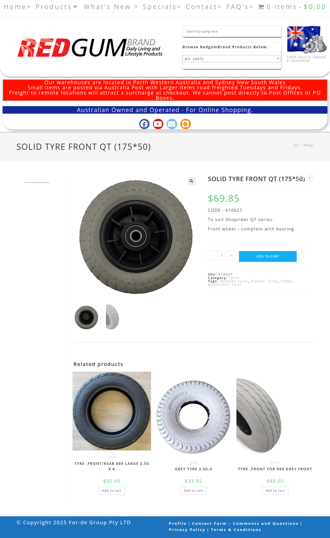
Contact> (204, 6)
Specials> (162, 6)
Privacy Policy (187, 529)
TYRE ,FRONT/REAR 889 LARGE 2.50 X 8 (112, 466)
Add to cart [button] (111, 490)
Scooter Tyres (264, 281)
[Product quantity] (221, 255)
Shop (309, 145)
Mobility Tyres (234, 281)
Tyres (234, 277)
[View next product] (310, 178)
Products (58, 6)
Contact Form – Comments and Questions (245, 523)
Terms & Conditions (236, 529)
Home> (18, 6)
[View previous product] (300, 178)
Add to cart (268, 256)
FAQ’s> (240, 6)
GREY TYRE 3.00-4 (193, 468)
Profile (178, 523)
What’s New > (111, 6)
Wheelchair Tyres (225, 284)
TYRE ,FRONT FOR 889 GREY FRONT (275, 468)
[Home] (296, 145)
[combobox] (232, 58)
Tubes (287, 281)
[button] (191, 181)
